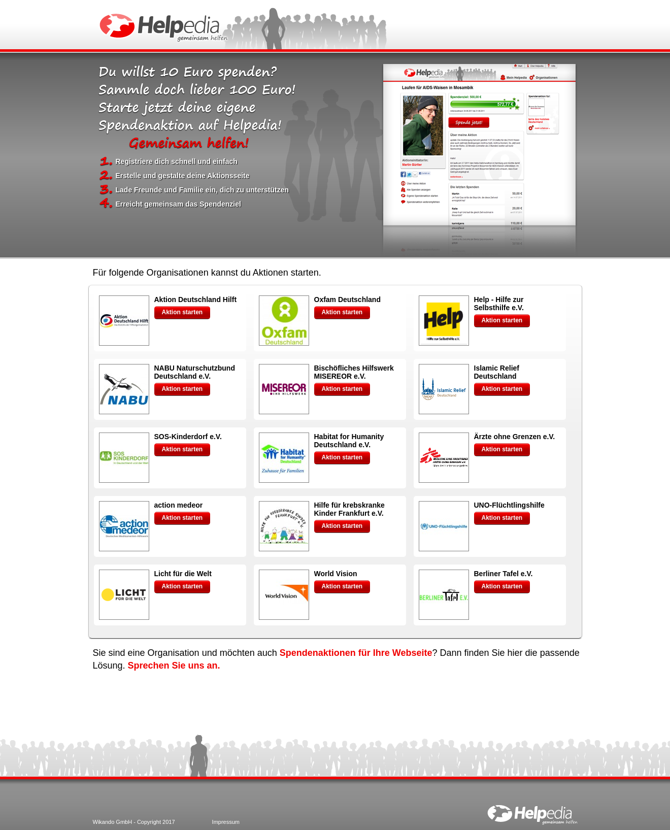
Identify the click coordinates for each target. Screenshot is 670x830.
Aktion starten (182, 312)
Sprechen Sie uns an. (174, 665)
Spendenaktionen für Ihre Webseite (356, 653)
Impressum (226, 822)
